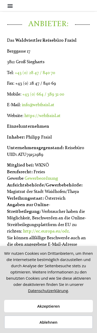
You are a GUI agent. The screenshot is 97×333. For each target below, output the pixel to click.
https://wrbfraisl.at (42, 116)
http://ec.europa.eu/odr (46, 231)
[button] (10, 5)
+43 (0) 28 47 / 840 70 (35, 73)
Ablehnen (48, 322)
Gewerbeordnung (41, 178)
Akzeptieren (48, 306)
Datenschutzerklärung (48, 290)
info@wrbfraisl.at (38, 105)
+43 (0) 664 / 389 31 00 (43, 94)
